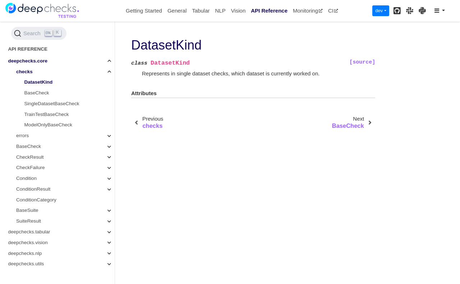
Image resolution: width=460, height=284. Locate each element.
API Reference (269, 11)
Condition (26, 178)
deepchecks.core (28, 61)
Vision (238, 11)
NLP (220, 11)
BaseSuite (27, 210)
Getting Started (144, 11)
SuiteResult (28, 221)
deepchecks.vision (28, 242)
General (177, 11)
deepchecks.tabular (29, 231)
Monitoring (308, 11)
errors (22, 135)
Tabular (201, 11)
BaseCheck (36, 93)
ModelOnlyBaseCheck (48, 124)
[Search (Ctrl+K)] (38, 33)
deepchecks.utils (26, 263)
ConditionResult (33, 189)
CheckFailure (30, 167)
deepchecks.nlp (25, 253)
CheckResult (30, 157)
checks (24, 71)
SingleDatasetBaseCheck (51, 103)
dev (379, 10)
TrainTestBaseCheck (46, 114)
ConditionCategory (36, 199)
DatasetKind (38, 82)
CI (333, 11)
